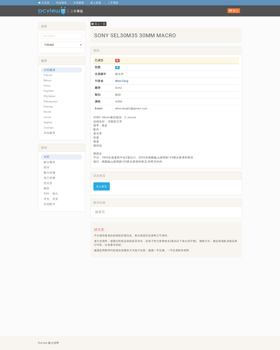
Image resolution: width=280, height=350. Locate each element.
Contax (48, 127)
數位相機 (49, 172)
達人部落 (95, 2)
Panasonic (51, 101)
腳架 (46, 188)
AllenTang (122, 81)
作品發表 (61, 2)
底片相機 (49, 177)
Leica (47, 117)
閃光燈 (48, 183)
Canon (48, 75)
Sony (47, 85)
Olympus (49, 96)
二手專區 (113, 2)
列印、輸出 (51, 193)
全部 (46, 156)
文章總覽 (78, 2)
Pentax (48, 106)
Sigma (48, 122)
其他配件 (49, 204)
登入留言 (101, 186)
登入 (233, 10)
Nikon (47, 80)
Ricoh (47, 111)
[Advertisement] (158, 269)
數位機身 (49, 162)
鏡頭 (46, 167)
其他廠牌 (49, 133)
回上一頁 (98, 23)
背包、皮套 (51, 199)
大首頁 (44, 2)
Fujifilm (49, 91)
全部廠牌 (49, 70)
